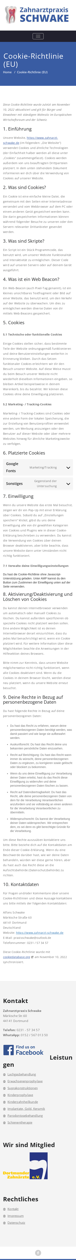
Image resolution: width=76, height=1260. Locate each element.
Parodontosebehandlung (25, 1115)
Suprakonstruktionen (22, 1088)
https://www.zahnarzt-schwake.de (39, 933)
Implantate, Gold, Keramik (26, 1109)
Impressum (15, 1216)
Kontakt (12, 1209)
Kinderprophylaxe (20, 1095)
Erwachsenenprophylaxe (25, 1081)
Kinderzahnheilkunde (22, 1102)
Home (7, 72)
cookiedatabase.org (16, 957)
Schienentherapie (19, 1122)
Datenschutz (16, 1223)
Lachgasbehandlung (21, 1074)
